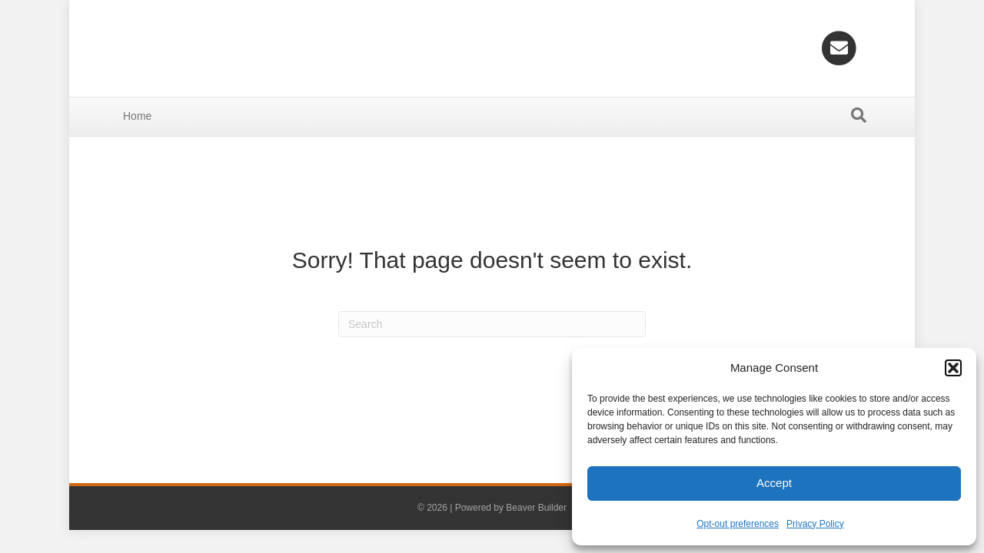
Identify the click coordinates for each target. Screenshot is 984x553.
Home (137, 116)
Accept (774, 482)
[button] (953, 368)
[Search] (859, 115)
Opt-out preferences (737, 523)
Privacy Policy (815, 523)
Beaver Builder (536, 507)
